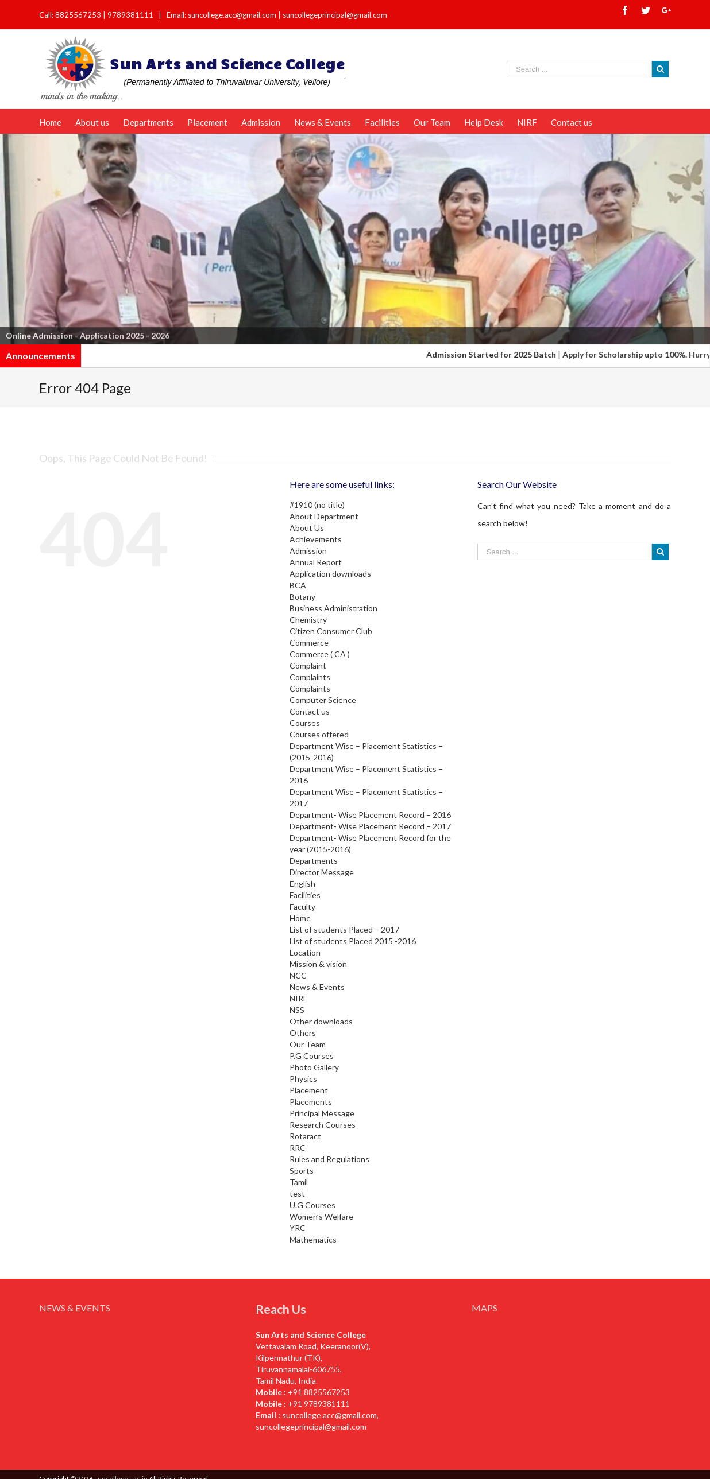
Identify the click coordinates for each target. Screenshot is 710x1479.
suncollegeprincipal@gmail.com (335, 15)
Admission (308, 551)
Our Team (308, 1044)
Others (303, 1033)
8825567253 (79, 15)
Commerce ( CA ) (320, 654)
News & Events (317, 987)
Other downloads (321, 1021)
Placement (309, 1090)
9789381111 (131, 15)
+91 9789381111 (319, 1403)
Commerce (309, 642)
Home (300, 918)
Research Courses (323, 1124)
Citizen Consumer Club (331, 631)
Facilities (305, 895)
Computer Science (323, 700)
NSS (297, 1010)
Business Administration (333, 608)
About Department (324, 516)
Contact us (310, 711)
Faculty (302, 906)
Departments (314, 860)
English (302, 883)
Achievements (316, 539)
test (297, 1193)
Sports (302, 1170)
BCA (298, 585)
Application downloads (330, 574)
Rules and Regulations (329, 1159)
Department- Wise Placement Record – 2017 (370, 826)
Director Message (322, 872)
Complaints (310, 677)
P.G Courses (312, 1056)
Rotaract (305, 1136)
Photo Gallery (314, 1067)
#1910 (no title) (317, 505)
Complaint (308, 665)
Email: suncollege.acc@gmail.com (221, 15)
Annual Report (316, 562)
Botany (302, 596)
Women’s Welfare (321, 1216)
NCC (298, 975)
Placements (311, 1102)
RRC (298, 1147)
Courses (305, 723)
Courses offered (319, 734)
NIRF (298, 998)
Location (305, 952)
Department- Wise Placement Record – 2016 (370, 815)
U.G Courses (312, 1205)
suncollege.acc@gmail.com (329, 1415)
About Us (307, 528)
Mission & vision (318, 964)
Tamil (299, 1182)
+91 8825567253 (319, 1392)
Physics (303, 1079)
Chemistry (308, 619)
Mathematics (313, 1239)
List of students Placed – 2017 (344, 929)
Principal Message (322, 1113)
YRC (298, 1228)
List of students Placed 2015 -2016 (353, 941)
